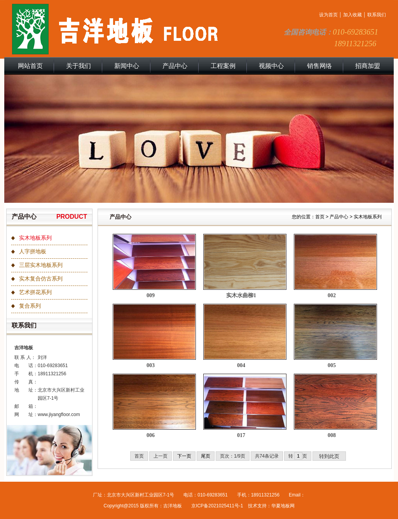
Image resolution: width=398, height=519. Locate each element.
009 (151, 295)
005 (332, 365)
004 (241, 365)
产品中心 (174, 66)
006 (151, 435)
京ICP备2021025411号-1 (217, 506)
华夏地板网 (283, 506)
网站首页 (30, 66)
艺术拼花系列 (35, 292)
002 (332, 295)
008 (332, 435)
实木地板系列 (35, 238)
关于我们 (78, 66)
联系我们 (376, 14)
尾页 (205, 456)
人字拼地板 (32, 251)
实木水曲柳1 (241, 295)
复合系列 (30, 306)
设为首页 (328, 14)
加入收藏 (352, 14)
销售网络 (319, 66)
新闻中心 (126, 66)
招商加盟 (367, 66)
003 (151, 365)
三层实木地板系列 (41, 265)
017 (241, 435)
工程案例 (223, 66)
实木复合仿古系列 (41, 279)
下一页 (184, 456)
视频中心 (271, 66)
